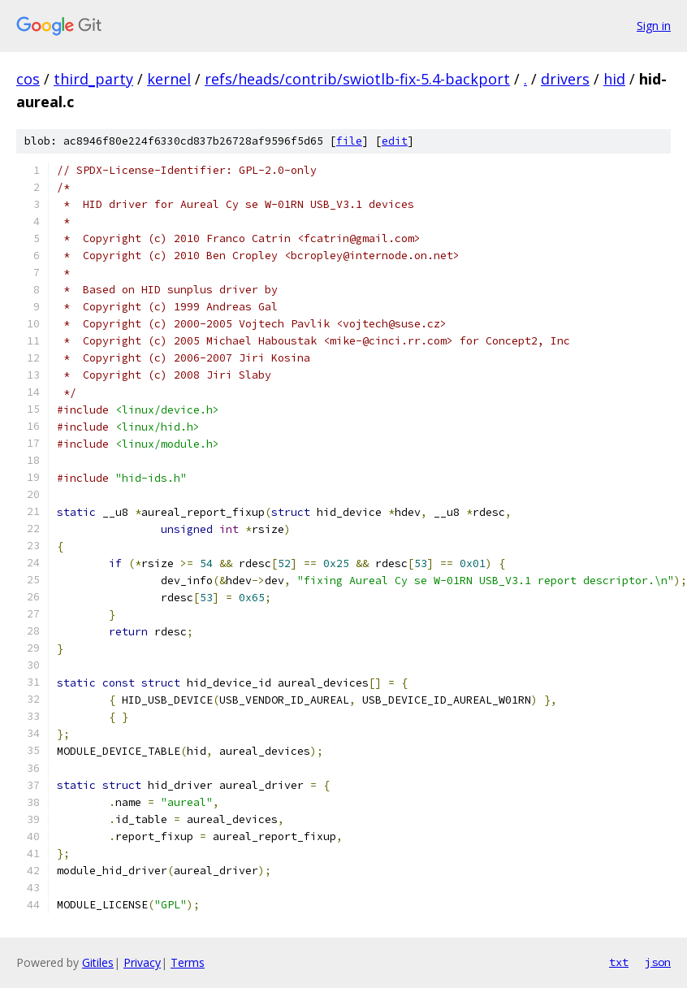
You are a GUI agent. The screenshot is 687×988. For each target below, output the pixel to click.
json (658, 962)
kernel (169, 79)
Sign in (654, 25)
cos (28, 79)
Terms (188, 962)
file (349, 141)
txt (619, 962)
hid (614, 79)
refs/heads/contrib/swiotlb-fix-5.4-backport (357, 79)
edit (395, 141)
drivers (565, 79)
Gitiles (98, 962)
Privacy (142, 962)
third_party (93, 79)
